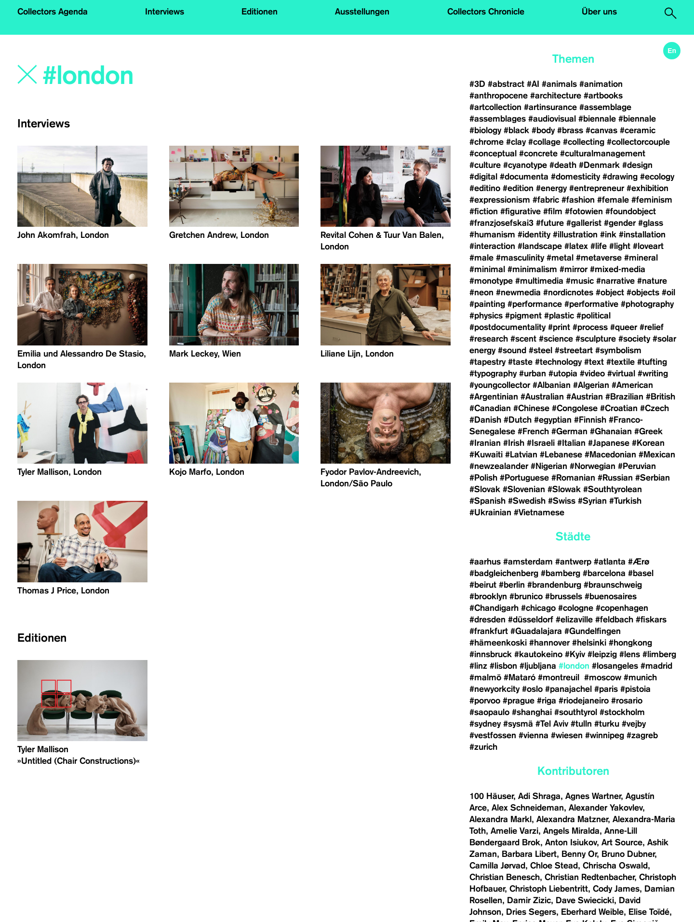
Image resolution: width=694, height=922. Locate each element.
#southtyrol (575, 712)
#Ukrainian (490, 512)
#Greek (648, 431)
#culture (485, 165)
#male (481, 257)
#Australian (542, 396)
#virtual (621, 373)
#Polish (483, 477)
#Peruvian (637, 466)
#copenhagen (622, 608)
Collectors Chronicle (485, 11)
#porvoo (484, 700)
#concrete (538, 153)
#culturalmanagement (602, 153)
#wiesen (567, 735)
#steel (540, 350)
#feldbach (614, 619)
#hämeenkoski (498, 642)
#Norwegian (592, 466)
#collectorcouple (638, 142)
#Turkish (625, 500)
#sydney (485, 723)
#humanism (492, 234)
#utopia (562, 373)
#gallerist (583, 223)
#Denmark (599, 165)
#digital (483, 176)
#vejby (634, 723)
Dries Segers (531, 912)
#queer (623, 327)
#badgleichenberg (503, 573)
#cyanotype (525, 165)
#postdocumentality (507, 327)
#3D (477, 84)
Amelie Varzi (514, 830)
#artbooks (603, 95)
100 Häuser (491, 796)
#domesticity (575, 176)
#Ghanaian (611, 431)
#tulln (581, 723)
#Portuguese (524, 477)
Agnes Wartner (593, 796)
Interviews (164, 11)
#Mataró (519, 677)
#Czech (654, 408)
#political (593, 315)
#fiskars (651, 619)
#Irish (513, 443)
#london (574, 665)
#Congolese (575, 408)
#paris (606, 689)
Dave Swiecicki (585, 900)
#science (556, 338)
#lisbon (503, 665)
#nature (652, 280)
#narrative (615, 280)
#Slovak (484, 489)
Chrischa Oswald (615, 865)
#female (613, 199)
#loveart (648, 246)
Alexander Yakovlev (605, 807)
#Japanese (608, 443)
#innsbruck (490, 654)
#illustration (575, 234)
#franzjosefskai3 (501, 223)
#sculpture (595, 338)
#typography (493, 373)
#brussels (563, 596)
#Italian (571, 443)
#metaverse (599, 257)
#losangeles (615, 665)
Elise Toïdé (648, 912)
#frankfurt (488, 631)
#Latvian (521, 454)
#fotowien (584, 211)
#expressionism (499, 199)
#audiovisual (552, 118)
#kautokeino (538, 654)
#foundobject (630, 211)
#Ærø (638, 561)
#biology (485, 130)
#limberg (659, 654)
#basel (641, 573)
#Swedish (527, 500)
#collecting (583, 142)
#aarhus (485, 561)
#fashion (578, 199)
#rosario (626, 700)
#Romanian (573, 477)
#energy (551, 188)
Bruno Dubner (627, 854)
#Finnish (590, 419)
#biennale (597, 118)
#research (488, 338)
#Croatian (619, 408)
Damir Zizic (529, 900)
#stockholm (622, 712)
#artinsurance (550, 107)
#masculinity (520, 257)
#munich (640, 677)
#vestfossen (492, 735)
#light (619, 246)
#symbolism (618, 350)
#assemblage (605, 107)
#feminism (651, 199)
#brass (570, 130)
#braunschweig (613, 584)
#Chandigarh (494, 608)
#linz (478, 665)
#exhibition (647, 188)
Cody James (616, 888)
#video (592, 373)
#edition (518, 188)
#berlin (512, 584)
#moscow (602, 677)
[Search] (172, 76)
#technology (558, 362)
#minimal (487, 269)
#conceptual (493, 153)
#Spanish (487, 500)
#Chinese (531, 408)
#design (637, 165)
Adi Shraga (539, 796)
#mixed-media (617, 269)
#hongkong (630, 642)
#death (562, 165)
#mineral (641, 257)
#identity (534, 234)
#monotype (491, 280)
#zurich (483, 747)
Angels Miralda (571, 830)
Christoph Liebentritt (548, 888)
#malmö (485, 677)
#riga (546, 700)
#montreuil (560, 677)
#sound (512, 350)
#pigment (523, 315)
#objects (643, 292)
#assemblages (497, 118)
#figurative (520, 211)
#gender (620, 223)
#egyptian (553, 419)
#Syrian (592, 500)
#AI (533, 84)
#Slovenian (524, 489)
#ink (608, 234)
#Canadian (490, 408)
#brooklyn (488, 596)
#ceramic (637, 130)
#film (552, 211)
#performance (534, 304)
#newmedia (518, 292)
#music (580, 280)
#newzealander (498, 466)
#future (550, 223)
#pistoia (635, 689)
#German (569, 431)
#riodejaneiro (584, 700)
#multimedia (539, 280)
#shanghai (532, 712)
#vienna (533, 735)
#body (543, 130)
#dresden (487, 619)
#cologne (575, 608)
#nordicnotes (568, 292)
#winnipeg (604, 735)
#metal (560, 257)
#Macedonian (610, 454)
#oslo (532, 689)
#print (559, 327)
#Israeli (541, 443)
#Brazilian (624, 396)
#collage (544, 142)
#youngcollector (499, 385)
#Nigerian (549, 466)
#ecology (657, 176)
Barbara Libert (529, 854)
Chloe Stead (554, 865)
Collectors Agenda (52, 11)
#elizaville (574, 619)
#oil (668, 292)
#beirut (482, 584)
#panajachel (568, 689)
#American (632, 385)
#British (660, 396)
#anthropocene (498, 95)
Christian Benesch (504, 877)
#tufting (652, 362)
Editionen (259, 11)
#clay (516, 142)
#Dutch (518, 419)
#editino (484, 188)
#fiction (483, 211)
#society (634, 338)
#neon (481, 292)
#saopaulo (489, 712)
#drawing (620, 176)
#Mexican (657, 454)
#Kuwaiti (486, 454)
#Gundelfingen (592, 631)
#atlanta (610, 561)
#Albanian (552, 385)
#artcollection (495, 107)
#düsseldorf (530, 619)
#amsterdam (528, 561)
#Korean (648, 443)
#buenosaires (611, 596)
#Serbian (652, 477)
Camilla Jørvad (497, 865)
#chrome (486, 142)
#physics (486, 315)
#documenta (524, 176)
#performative (591, 304)
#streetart (574, 350)
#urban (532, 373)
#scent (523, 338)
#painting (487, 304)
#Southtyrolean (612, 489)
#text (594, 362)
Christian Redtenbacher (589, 877)
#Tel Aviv (551, 723)
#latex (576, 246)
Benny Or (579, 854)
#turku (606, 723)
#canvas (601, 130)
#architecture (555, 95)
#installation (642, 234)
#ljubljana (538, 665)
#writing (653, 373)
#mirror (573, 269)
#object (610, 292)
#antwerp (573, 561)
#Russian (615, 477)
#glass (650, 223)
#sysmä (518, 723)
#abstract (506, 84)
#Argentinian (493, 396)
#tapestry (487, 362)
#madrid (656, 665)
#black (516, 130)
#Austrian (584, 396)
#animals (559, 84)
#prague (518, 700)
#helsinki (589, 642)
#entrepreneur (596, 188)
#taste (520, 362)
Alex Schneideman (528, 807)
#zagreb (642, 735)
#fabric (546, 199)
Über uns (599, 11)
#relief (652, 327)
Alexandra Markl (500, 819)
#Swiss (561, 500)
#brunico (526, 596)
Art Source (621, 842)
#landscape (540, 246)
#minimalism (532, 269)
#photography (647, 304)
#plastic (559, 315)
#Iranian (485, 443)
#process (590, 327)
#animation (601, 84)
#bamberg (560, 573)
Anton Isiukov (571, 842)
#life (598, 246)
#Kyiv (575, 654)
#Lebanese (561, 454)
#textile (620, 362)
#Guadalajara (536, 631)
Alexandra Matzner (572, 819)
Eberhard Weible (592, 912)
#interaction (492, 246)
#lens (629, 654)
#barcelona (604, 573)
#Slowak (564, 489)
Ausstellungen (362, 11)
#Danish (485, 419)
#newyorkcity (494, 689)
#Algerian (591, 385)
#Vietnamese (539, 512)
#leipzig (602, 654)
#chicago (538, 608)
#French (533, 431)
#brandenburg (554, 584)
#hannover (549, 642)
